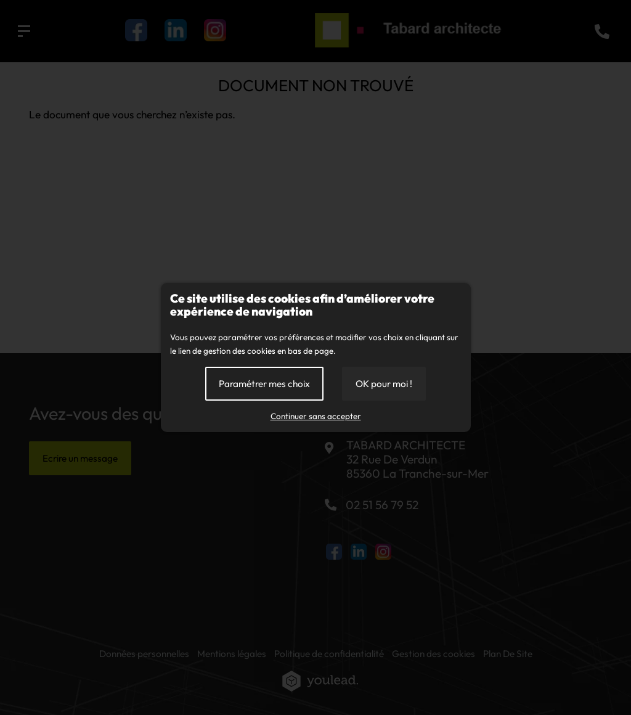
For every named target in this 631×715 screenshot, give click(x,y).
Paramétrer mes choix (264, 384)
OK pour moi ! (384, 384)
